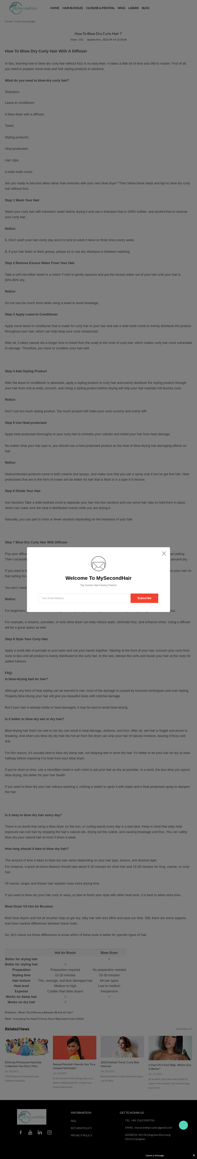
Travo (183, 1125)
